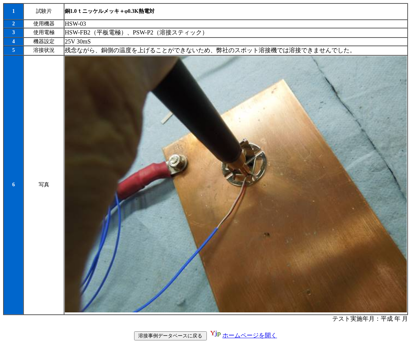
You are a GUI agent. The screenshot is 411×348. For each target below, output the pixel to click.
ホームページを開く (249, 337)
